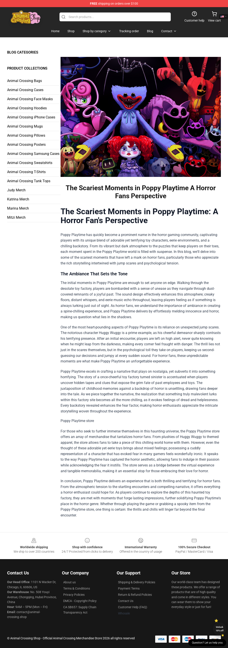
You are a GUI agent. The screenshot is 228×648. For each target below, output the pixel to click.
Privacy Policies (74, 594)
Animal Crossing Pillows (26, 135)
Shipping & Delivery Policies (136, 582)
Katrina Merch (18, 199)
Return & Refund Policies (135, 594)
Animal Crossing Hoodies (27, 108)
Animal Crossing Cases (25, 90)
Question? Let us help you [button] (207, 642)
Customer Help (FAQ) (132, 607)
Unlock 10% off (220, 629)
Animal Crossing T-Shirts (26, 172)
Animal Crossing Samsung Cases (33, 154)
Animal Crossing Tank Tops (28, 181)
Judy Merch (16, 190)
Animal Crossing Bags (24, 81)
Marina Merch (18, 208)
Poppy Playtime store (141, 468)
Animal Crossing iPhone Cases (31, 117)
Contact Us (125, 601)
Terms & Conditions (76, 588)
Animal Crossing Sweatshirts (29, 163)
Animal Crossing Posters (26, 144)
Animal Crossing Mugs (25, 126)
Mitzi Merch (16, 217)
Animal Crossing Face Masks (30, 99)
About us (69, 582)
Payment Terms (129, 588)
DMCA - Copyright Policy (80, 601)
